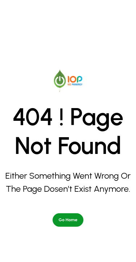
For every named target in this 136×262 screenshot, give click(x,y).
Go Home (68, 185)
